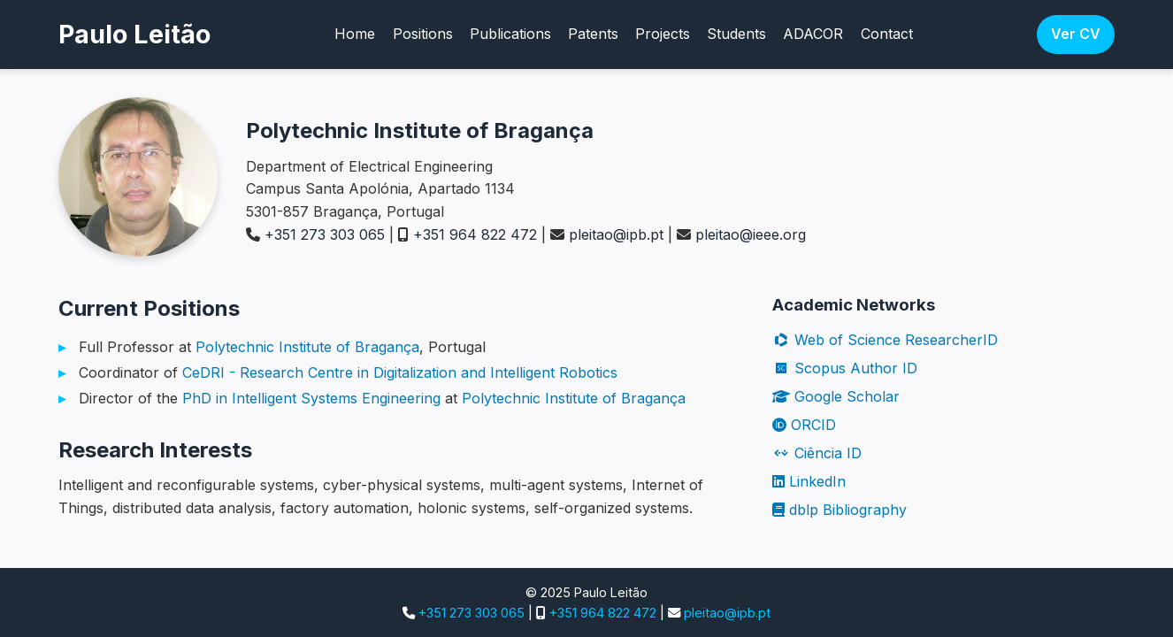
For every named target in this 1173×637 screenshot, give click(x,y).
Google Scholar (836, 396)
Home (354, 33)
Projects (662, 33)
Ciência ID (817, 453)
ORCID (804, 425)
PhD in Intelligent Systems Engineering (311, 398)
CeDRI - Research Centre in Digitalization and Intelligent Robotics (399, 372)
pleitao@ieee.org (750, 234)
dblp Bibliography (839, 509)
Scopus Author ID (844, 368)
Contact (887, 33)
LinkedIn (809, 481)
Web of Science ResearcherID (885, 340)
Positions (423, 33)
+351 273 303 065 (324, 234)
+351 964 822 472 (475, 234)
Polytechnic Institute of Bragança (307, 347)
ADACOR (813, 33)
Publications (510, 33)
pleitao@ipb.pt (616, 234)
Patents (593, 33)
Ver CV (1075, 33)
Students (736, 33)
